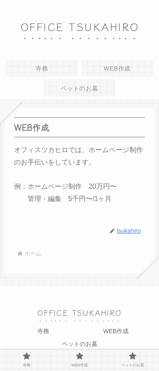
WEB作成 (115, 331)
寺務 (43, 331)
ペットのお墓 (80, 343)
